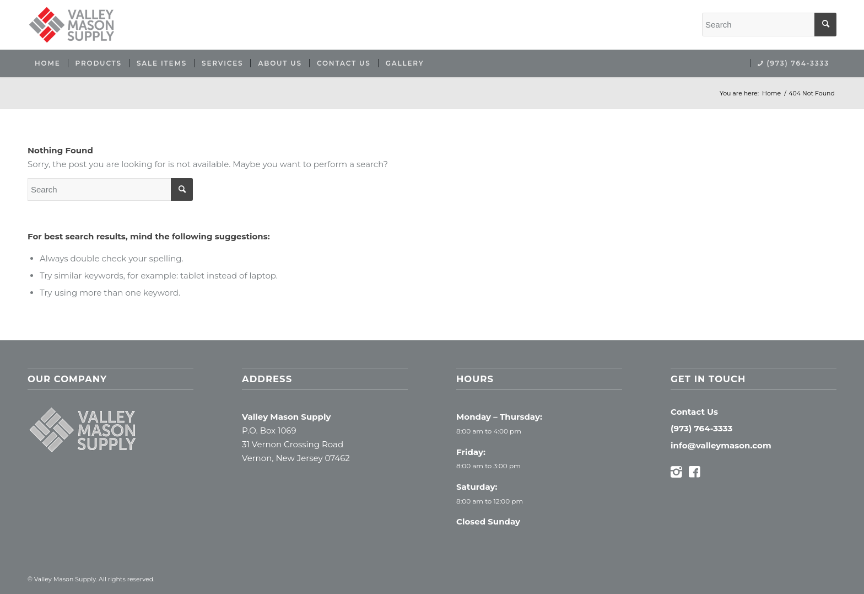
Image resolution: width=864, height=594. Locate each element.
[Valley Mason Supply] (72, 25)
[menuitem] (48, 63)
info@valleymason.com (721, 445)
